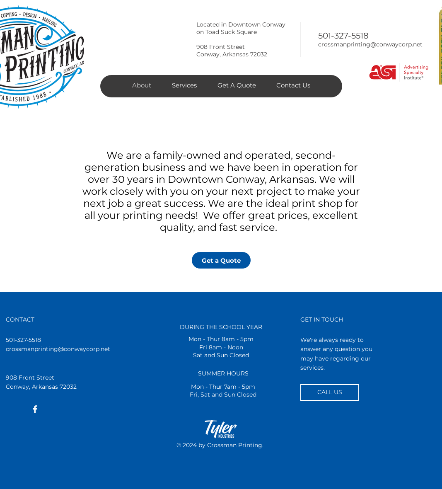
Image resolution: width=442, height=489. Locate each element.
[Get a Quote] (221, 260)
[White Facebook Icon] (35, 409)
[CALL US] (329, 392)
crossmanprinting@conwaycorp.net (370, 44)
